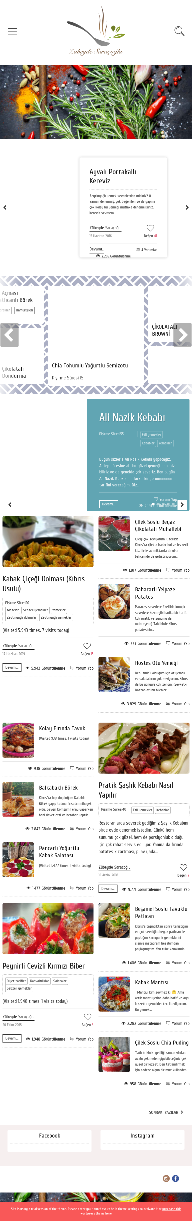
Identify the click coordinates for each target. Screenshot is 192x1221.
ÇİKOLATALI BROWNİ (164, 330)
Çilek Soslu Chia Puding (162, 1042)
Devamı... (97, 249)
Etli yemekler (151, 434)
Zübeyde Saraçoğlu (106, 227)
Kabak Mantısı (151, 982)
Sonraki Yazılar (163, 1112)
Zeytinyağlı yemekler (56, 617)
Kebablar (148, 443)
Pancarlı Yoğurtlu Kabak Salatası (59, 852)
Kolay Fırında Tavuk (62, 728)
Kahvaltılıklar (39, 981)
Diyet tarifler (16, 981)
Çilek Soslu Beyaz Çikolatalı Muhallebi (158, 526)
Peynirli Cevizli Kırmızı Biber (43, 966)
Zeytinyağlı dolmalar (21, 617)
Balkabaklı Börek (58, 787)
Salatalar (59, 981)
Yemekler (165, 443)
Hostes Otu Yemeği (156, 663)
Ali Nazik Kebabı (132, 417)
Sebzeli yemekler (35, 610)
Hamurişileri (24, 310)
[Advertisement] (96, 102)
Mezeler (13, 610)
